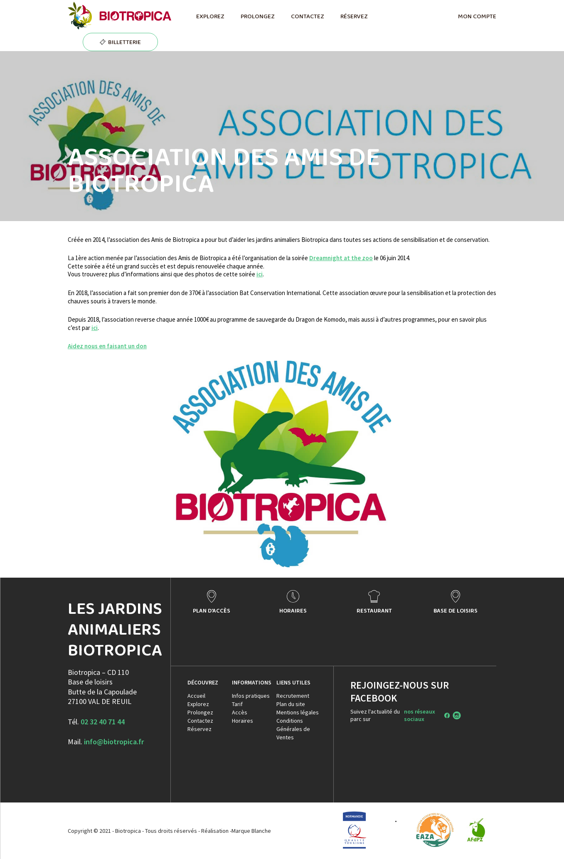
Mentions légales (297, 712)
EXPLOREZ (210, 16)
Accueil (196, 695)
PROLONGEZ (257, 16)
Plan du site (290, 704)
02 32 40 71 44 (103, 721)
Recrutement (292, 695)
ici (259, 274)
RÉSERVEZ (353, 16)
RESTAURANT (374, 610)
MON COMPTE (477, 16)
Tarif (237, 704)
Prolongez (200, 712)
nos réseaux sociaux (419, 715)
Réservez (199, 729)
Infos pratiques (251, 695)
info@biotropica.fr (114, 741)
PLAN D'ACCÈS (211, 610)
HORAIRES (293, 610)
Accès (239, 712)
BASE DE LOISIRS (455, 610)
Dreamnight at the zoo (341, 258)
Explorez (198, 704)
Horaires (242, 720)
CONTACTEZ (307, 16)
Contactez (200, 720)
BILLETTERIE (124, 42)
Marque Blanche (251, 830)
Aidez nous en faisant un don (107, 346)
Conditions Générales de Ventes (293, 729)
